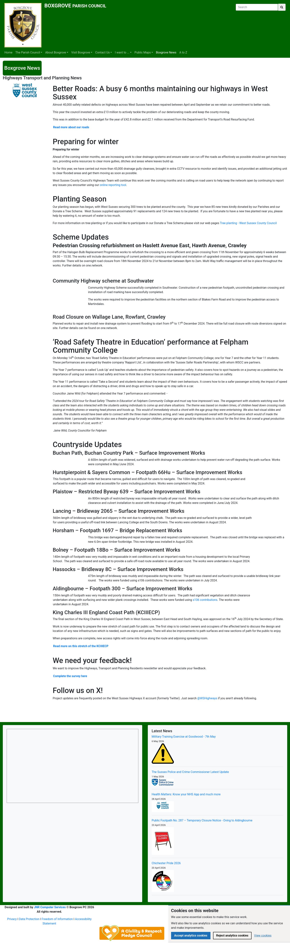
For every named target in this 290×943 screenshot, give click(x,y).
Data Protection (29, 919)
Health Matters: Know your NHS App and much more (186, 794)
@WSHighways (207, 698)
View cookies (263, 935)
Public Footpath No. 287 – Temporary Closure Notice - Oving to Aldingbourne (202, 820)
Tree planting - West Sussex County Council (248, 223)
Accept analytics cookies (190, 935)
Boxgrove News (166, 52)
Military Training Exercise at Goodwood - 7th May (184, 736)
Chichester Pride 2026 (166, 863)
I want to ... (122, 52)
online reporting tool (113, 185)
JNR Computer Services (50, 907)
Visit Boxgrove (80, 52)
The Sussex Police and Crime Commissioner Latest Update (190, 772)
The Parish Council (27, 52)
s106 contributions (205, 600)
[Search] (257, 7)
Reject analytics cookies (232, 935)
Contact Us (102, 52)
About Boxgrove (55, 52)
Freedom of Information (57, 919)
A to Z (183, 52)
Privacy (12, 919)
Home (8, 52)
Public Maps (142, 52)
